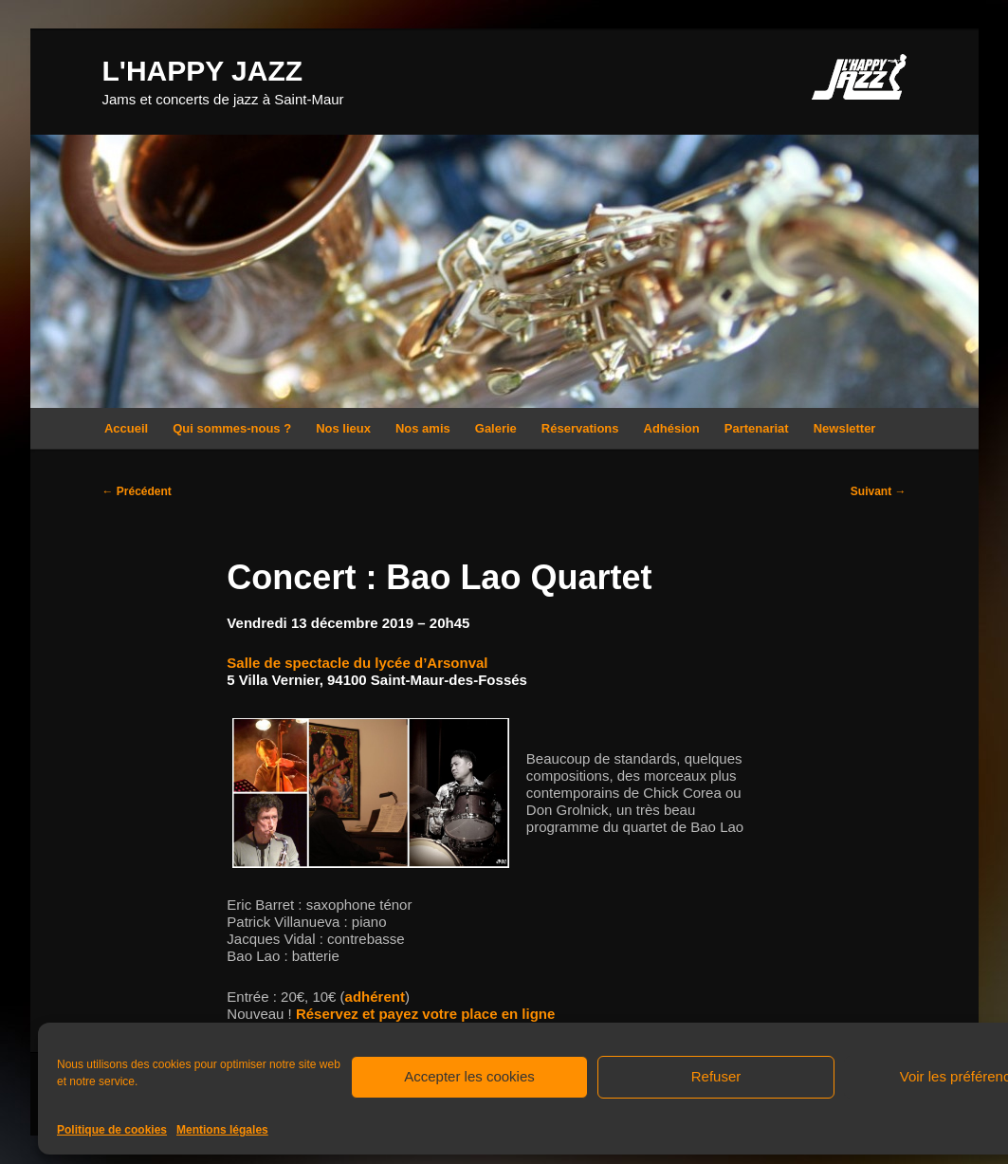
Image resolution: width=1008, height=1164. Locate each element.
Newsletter (845, 428)
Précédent (137, 491)
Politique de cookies (112, 1129)
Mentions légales (222, 1129)
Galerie (496, 428)
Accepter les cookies (469, 1076)
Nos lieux (343, 428)
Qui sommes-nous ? (232, 428)
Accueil (126, 428)
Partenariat (756, 428)
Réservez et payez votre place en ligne (425, 1014)
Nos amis (422, 428)
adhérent (375, 996)
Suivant (879, 491)
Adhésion (672, 428)
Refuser (716, 1076)
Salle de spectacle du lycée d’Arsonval (357, 663)
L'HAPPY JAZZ (202, 70)
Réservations (580, 428)
